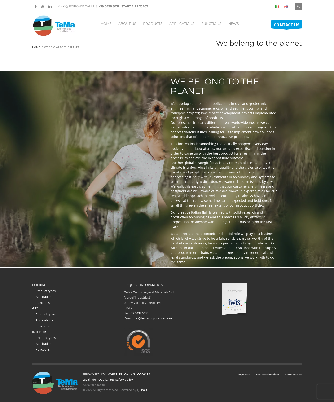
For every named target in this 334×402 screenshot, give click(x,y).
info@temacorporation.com (152, 318)
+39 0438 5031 (109, 6)
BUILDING (39, 285)
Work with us (293, 374)
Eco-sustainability (267, 374)
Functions (43, 302)
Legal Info (89, 379)
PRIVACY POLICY (93, 374)
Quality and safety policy (115, 379)
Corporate (243, 374)
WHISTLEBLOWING (121, 374)
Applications (44, 297)
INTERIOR (39, 332)
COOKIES (143, 374)
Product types (46, 291)
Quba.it (142, 390)
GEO (35, 308)
